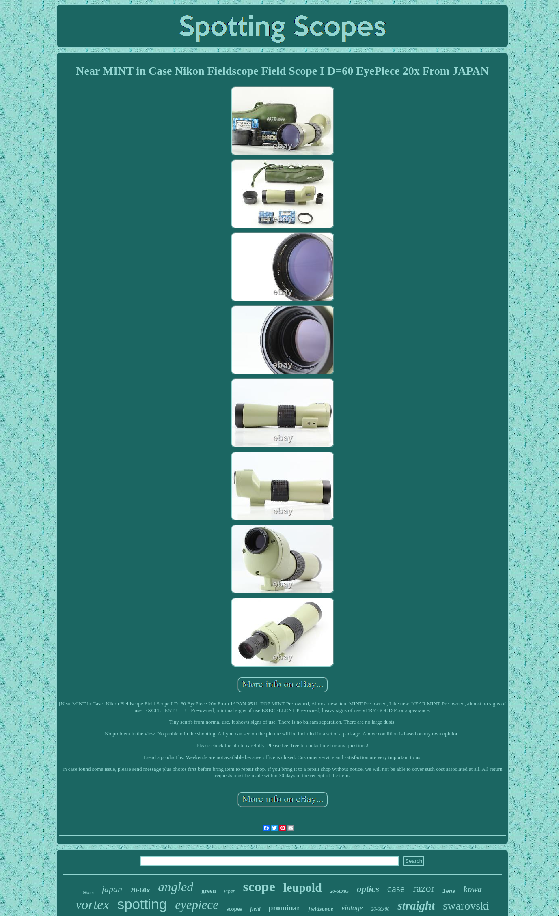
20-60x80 (380, 909)
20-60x (140, 890)
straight (416, 905)
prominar (284, 907)
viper (229, 891)
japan (112, 889)
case (396, 888)
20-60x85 (339, 891)
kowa (473, 889)
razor (423, 888)
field (255, 909)
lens (448, 891)
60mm (88, 892)
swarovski (466, 905)
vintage (352, 908)
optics (368, 889)
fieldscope (320, 908)
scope (259, 886)
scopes (234, 909)
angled (175, 886)
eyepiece (196, 905)
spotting (142, 904)
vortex (92, 904)
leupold (302, 887)
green (208, 891)
